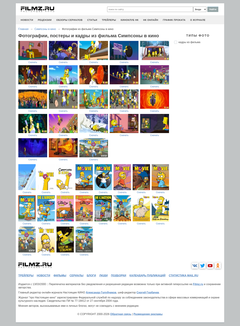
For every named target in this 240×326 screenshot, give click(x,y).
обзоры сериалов (69, 20)
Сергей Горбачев (147, 292)
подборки (118, 275)
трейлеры (109, 20)
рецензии (45, 20)
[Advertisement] (199, 102)
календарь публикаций (148, 275)
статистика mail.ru (183, 275)
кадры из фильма (189, 42)
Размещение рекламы (148, 314)
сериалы (76, 275)
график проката (174, 20)
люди (103, 275)
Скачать (32, 62)
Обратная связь (120, 314)
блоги (91, 275)
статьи (92, 20)
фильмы (60, 275)
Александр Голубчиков (101, 292)
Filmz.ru (198, 284)
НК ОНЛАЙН (150, 20)
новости (27, 20)
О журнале (198, 20)
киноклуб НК (129, 20)
